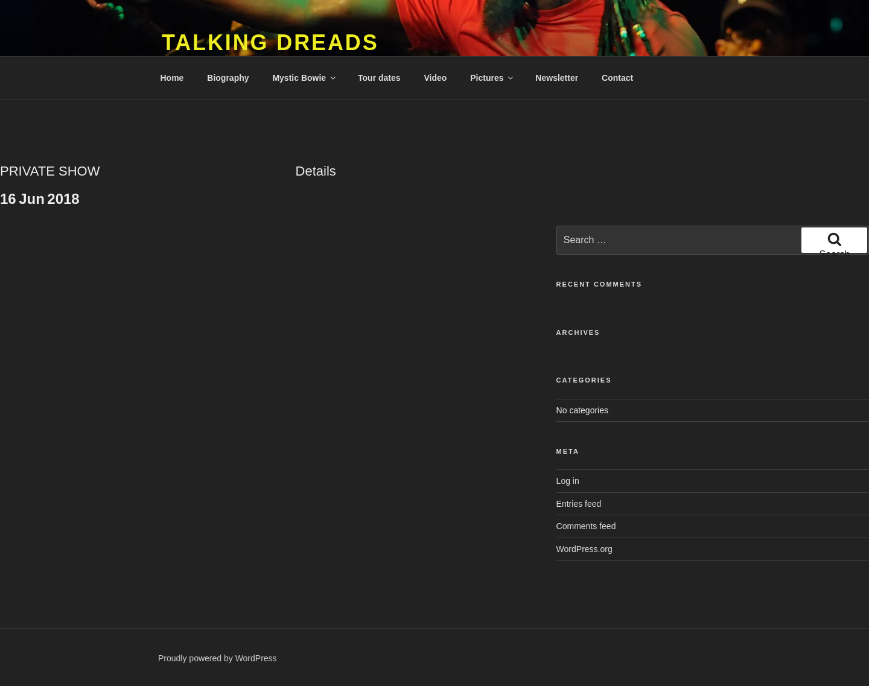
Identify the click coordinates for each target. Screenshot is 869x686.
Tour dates (379, 78)
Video (435, 78)
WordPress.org (584, 549)
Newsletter (556, 78)
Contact (617, 78)
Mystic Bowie (304, 78)
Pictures (492, 78)
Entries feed (579, 504)
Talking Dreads (270, 42)
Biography (228, 78)
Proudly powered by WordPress (217, 658)
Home (172, 78)
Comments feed (586, 526)
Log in (567, 481)
